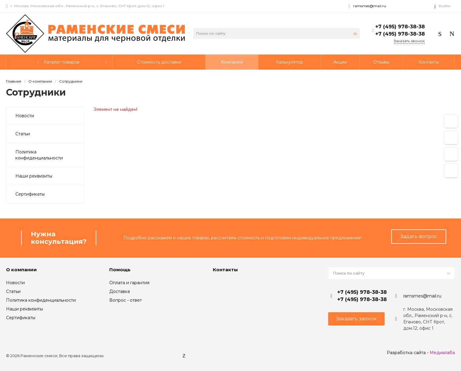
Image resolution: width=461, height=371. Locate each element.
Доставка (119, 291)
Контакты (225, 269)
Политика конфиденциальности (41, 300)
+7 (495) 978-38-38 (400, 27)
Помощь (119, 269)
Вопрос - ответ (125, 300)
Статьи (13, 291)
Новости (15, 282)
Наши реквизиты (24, 309)
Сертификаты (20, 317)
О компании (21, 269)
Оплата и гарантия (129, 282)
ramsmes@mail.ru (369, 6)
